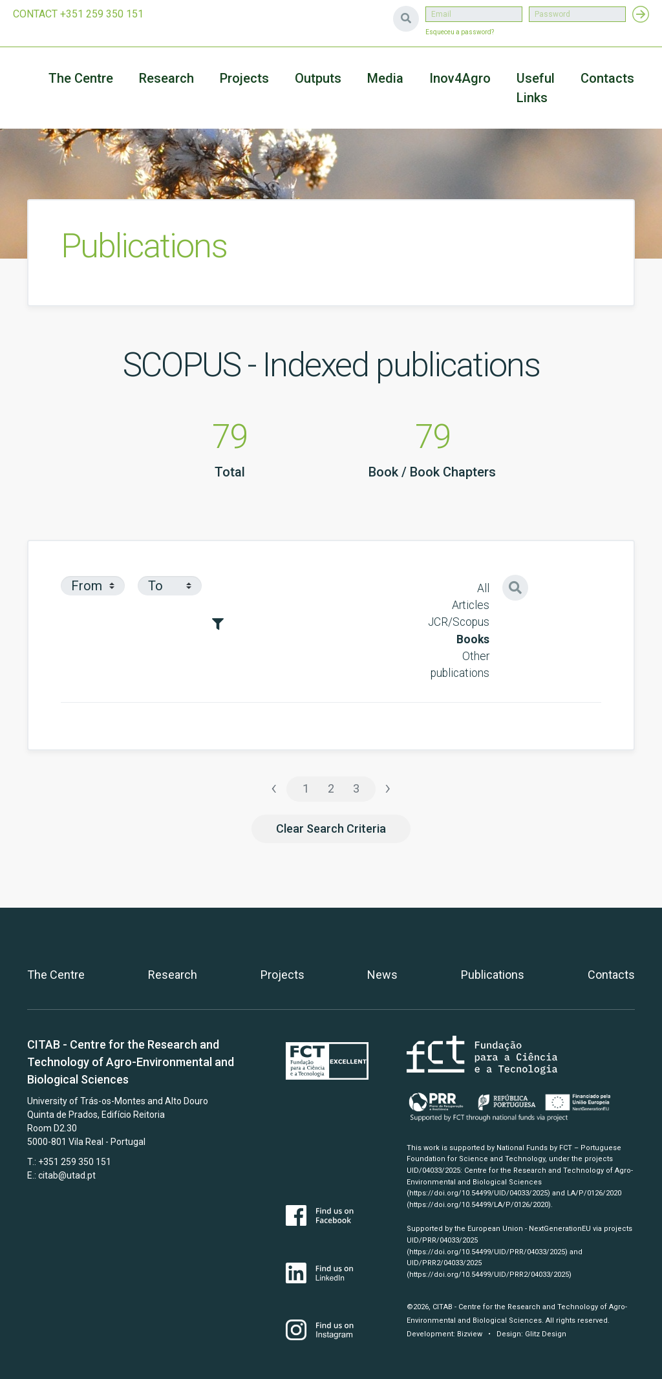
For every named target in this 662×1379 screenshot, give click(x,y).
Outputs (318, 78)
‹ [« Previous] (274, 787)
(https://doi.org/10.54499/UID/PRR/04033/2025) (487, 1252)
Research (166, 78)
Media (385, 78)
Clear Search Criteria (331, 828)
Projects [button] (244, 78)
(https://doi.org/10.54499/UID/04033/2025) (478, 1193)
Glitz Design (545, 1334)
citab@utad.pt (67, 1175)
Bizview (469, 1334)
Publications (492, 974)
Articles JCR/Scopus (458, 613)
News (382, 974)
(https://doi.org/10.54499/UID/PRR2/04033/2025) (489, 1274)
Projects (282, 974)
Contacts (607, 78)
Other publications (460, 664)
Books (472, 639)
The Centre (80, 78)
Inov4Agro (460, 78)
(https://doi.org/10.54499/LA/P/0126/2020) (479, 1205)
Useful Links (536, 87)
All (483, 588)
